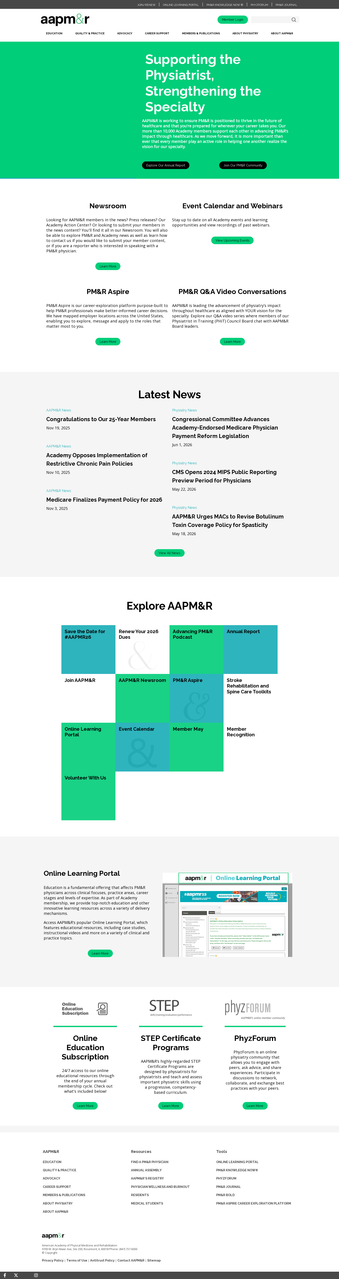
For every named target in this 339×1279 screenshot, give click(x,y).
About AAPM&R (282, 33)
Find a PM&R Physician (149, 1162)
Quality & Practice (90, 33)
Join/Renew (146, 4)
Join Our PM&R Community (243, 165)
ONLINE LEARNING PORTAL (237, 1162)
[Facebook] (4, 1275)
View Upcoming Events (232, 240)
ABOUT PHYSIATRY (58, 1203)
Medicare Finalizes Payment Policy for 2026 (104, 499)
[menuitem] (54, 34)
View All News (169, 553)
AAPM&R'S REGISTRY (147, 1178)
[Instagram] (36, 1275)
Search (293, 19)
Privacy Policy (53, 1260)
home (79, 21)
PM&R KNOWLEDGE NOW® (237, 1170)
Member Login (232, 19)
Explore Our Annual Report (165, 165)
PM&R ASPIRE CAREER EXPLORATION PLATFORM (253, 1203)
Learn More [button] (85, 1106)
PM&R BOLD (225, 1195)
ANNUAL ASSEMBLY (146, 1170)
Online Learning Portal (181, 4)
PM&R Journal (286, 4)
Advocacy (124, 33)
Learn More (108, 266)
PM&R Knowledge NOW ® (224, 4)
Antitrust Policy (102, 1260)
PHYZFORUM (226, 1178)
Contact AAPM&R (130, 1260)
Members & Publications (201, 33)
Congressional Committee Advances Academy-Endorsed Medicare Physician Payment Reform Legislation (225, 427)
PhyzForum (259, 4)
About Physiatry (245, 33)
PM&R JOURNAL (228, 1187)
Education (54, 33)
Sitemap (154, 1260)
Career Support (157, 33)
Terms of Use (76, 1260)
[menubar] (169, 34)
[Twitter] (16, 1275)
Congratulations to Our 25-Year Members (101, 419)
